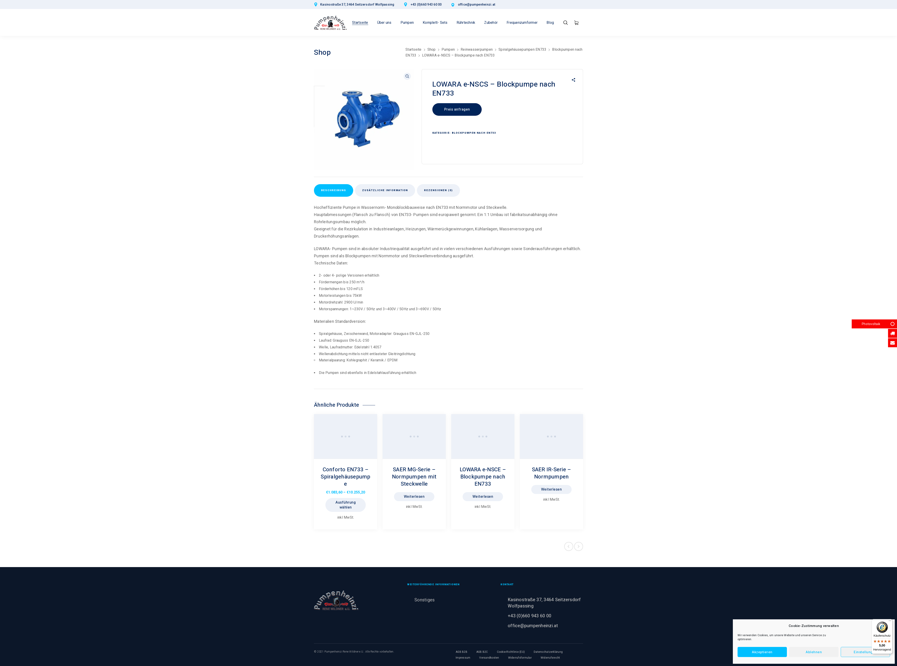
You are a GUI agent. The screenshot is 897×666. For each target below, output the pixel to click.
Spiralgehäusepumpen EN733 (522, 49)
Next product (578, 546)
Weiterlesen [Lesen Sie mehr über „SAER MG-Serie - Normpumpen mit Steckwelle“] (414, 496)
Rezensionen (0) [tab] (438, 190)
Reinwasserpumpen (477, 49)
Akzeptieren (762, 652)
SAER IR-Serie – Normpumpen (551, 473)
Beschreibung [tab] (333, 190)
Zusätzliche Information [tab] (385, 190)
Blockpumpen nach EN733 (474, 132)
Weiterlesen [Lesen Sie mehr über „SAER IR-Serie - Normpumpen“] (551, 489)
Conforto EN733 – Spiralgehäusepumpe (345, 477)
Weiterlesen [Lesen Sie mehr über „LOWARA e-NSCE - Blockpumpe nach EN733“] (482, 496)
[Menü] (890, 622)
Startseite (413, 49)
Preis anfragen (457, 109)
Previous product (568, 546)
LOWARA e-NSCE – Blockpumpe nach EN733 (483, 477)
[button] (407, 76)
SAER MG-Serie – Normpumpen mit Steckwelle (414, 477)
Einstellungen (865, 652)
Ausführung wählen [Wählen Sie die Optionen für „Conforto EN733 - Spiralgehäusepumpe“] (345, 505)
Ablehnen (814, 652)
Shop (431, 49)
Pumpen (448, 49)
